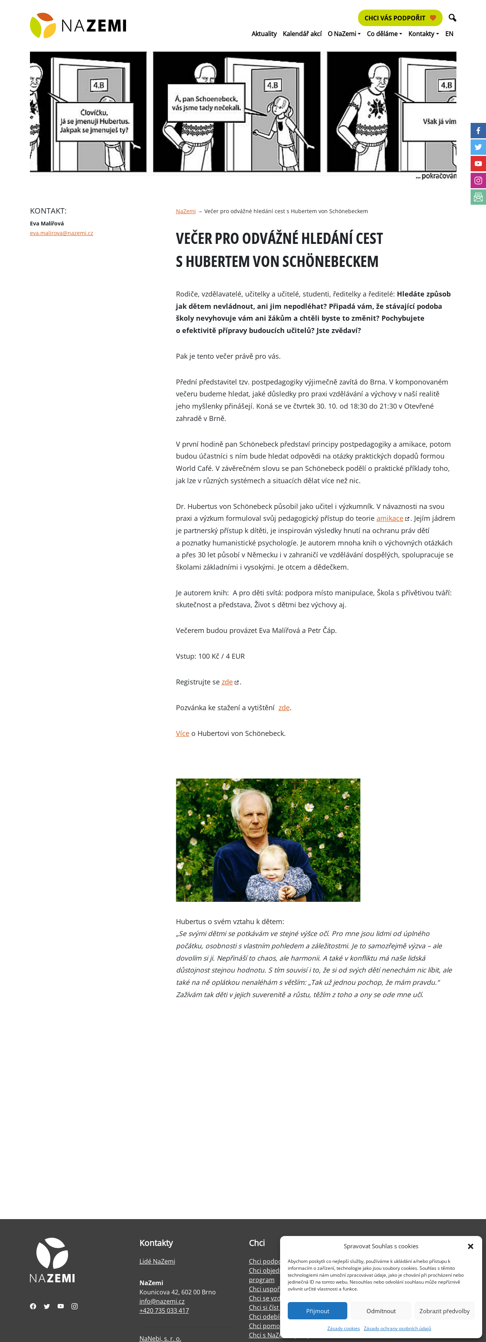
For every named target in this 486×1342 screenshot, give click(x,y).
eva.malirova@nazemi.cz (61, 233)
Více (182, 733)
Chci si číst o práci (274, 1307)
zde (227, 681)
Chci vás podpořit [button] (400, 18)
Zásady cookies (343, 1328)
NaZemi (186, 211)
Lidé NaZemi (157, 1261)
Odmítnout (381, 1311)
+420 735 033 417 (164, 1310)
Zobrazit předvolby (445, 1311)
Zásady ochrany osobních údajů (397, 1328)
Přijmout (317, 1311)
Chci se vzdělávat (273, 1298)
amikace (390, 518)
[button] (470, 1246)
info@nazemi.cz (162, 1301)
